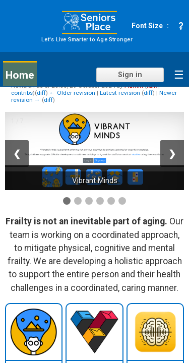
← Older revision (72, 92)
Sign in (130, 75)
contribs (22, 92)
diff (41, 92)
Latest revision (120, 92)
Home (20, 75)
